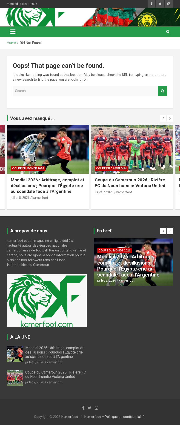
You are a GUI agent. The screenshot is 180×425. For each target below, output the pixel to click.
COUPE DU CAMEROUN (111, 168)
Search (162, 91)
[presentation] (163, 118)
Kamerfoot (69, 417)
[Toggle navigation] (13, 31)
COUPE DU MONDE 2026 (28, 168)
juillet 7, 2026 (104, 192)
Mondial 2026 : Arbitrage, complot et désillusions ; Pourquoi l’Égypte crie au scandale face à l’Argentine (47, 185)
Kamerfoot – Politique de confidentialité (114, 417)
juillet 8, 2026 (20, 198)
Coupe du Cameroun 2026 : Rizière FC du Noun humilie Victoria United (130, 182)
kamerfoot (40, 198)
